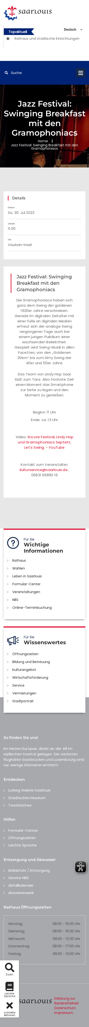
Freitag (15, 953)
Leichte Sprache (22, 845)
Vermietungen (24, 693)
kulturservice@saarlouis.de (44, 469)
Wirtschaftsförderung (30, 677)
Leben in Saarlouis (27, 576)
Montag (15, 923)
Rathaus (19, 560)
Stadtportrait (23, 701)
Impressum (63, 1012)
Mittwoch (17, 938)
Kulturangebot (24, 669)
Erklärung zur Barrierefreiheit (66, 1001)
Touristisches (20, 805)
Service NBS (18, 877)
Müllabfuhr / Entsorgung (29, 870)
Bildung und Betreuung (31, 661)
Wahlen (18, 568)
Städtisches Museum (27, 797)
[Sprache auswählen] (67, 29)
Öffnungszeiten (25, 654)
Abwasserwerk (21, 892)
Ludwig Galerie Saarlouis (29, 790)
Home (43, 141)
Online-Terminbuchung (32, 607)
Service (18, 685)
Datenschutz (65, 1008)
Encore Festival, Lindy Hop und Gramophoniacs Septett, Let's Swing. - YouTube (45, 442)
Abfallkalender (20, 885)
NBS (15, 599)
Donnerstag (19, 945)
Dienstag (16, 931)
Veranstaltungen (26, 592)
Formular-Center (26, 584)
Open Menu (80, 73)
